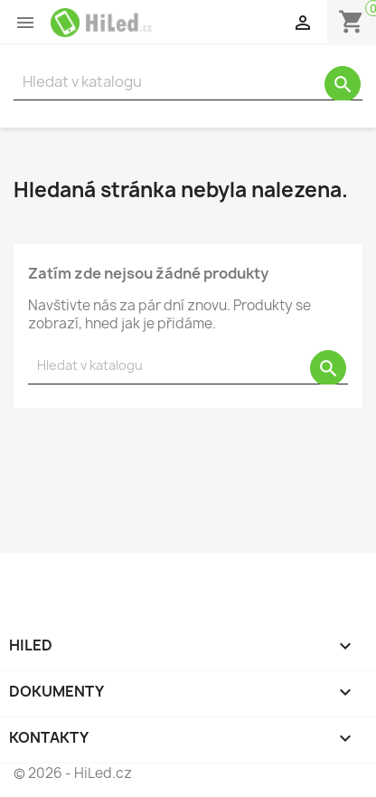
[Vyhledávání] (188, 81)
